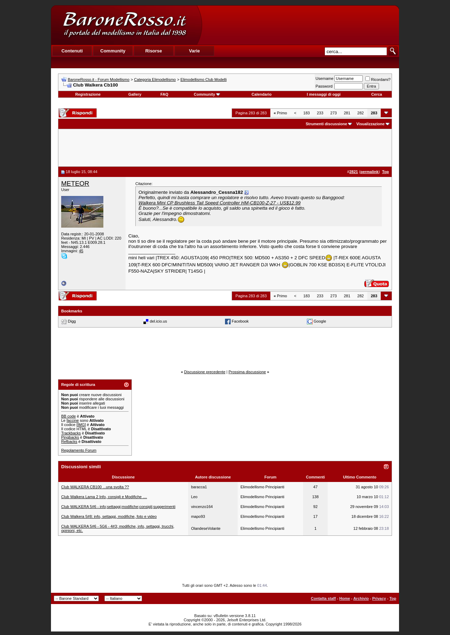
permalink (369, 172)
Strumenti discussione (326, 124)
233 (320, 113)
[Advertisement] (300, 25)
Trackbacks (71, 433)
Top (393, 598)
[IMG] (81, 425)
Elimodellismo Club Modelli (203, 79)
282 (360, 113)
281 (347, 113)
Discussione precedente (204, 372)
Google (320, 321)
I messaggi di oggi (324, 94)
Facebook (240, 321)
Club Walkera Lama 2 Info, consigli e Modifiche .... (104, 497)
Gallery (134, 94)
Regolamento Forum (78, 450)
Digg (72, 321)
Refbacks (69, 441)
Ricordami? (378, 79)
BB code (68, 416)
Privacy (379, 598)
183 (306, 113)
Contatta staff (323, 598)
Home (344, 598)
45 (81, 251)
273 (333, 113)
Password (324, 86)
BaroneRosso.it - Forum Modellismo (98, 79)
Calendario (262, 94)
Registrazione (88, 94)
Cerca (376, 94)
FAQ (164, 94)
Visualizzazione (370, 124)
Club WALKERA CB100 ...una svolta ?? (95, 487)
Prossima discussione (247, 372)
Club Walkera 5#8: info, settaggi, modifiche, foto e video (109, 516)
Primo (280, 113)
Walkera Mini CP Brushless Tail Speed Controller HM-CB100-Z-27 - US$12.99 (220, 202)
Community (207, 94)
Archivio (361, 598)
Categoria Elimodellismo (155, 79)
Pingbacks (70, 437)
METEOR (75, 183)
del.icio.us (158, 321)
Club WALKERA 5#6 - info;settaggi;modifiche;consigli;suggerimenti (118, 506)
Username (325, 78)
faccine (72, 420)
